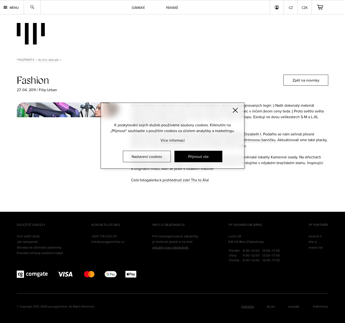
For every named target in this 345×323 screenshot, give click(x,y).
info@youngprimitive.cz (108, 241)
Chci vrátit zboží (28, 236)
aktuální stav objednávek (170, 247)
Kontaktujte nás (105, 225)
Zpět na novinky (306, 80)
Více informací (173, 140)
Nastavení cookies (147, 156)
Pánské (172, 7)
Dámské (138, 7)
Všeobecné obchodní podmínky (39, 247)
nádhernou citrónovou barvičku (249, 139)
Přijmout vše (198, 156)
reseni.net (316, 247)
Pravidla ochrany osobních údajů (40, 253)
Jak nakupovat (27, 241)
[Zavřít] (235, 110)
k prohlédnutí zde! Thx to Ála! (184, 180)
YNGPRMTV (25, 59)
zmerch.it (315, 236)
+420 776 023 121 (104, 236)
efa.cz (313, 241)
